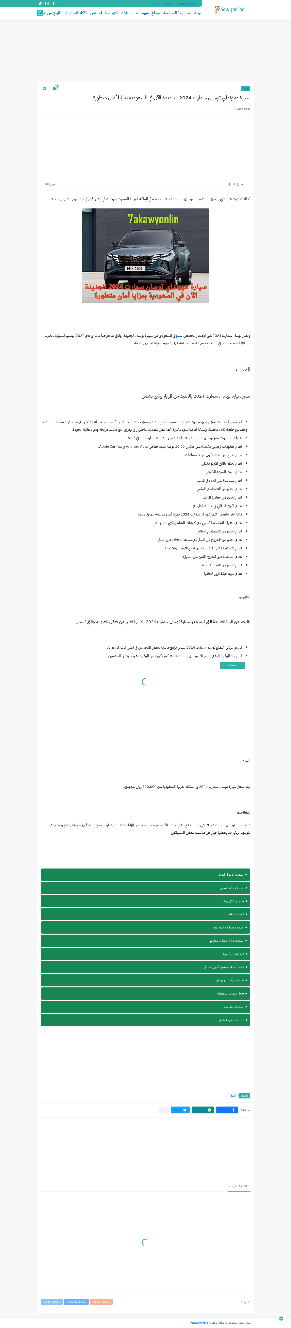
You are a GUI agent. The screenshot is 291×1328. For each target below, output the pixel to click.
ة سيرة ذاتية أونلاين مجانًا (145, 980)
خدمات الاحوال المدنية (231, 874)
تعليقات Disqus (52, 1302)
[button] (227, 1110)
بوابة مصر (194, 13)
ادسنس (96, 13)
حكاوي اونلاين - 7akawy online (207, 1323)
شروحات (142, 13)
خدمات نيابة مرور (234, 1006)
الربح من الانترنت (48, 13)
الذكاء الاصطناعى (75, 13)
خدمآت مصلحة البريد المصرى (227, 927)
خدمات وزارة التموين (232, 887)
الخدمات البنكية (234, 914)
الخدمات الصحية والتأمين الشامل (224, 967)
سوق (176, 335)
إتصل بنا (169, 3)
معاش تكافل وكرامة (232, 901)
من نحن (156, 3)
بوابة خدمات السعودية (230, 993)
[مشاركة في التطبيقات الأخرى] (164, 1110)
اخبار (245, 89)
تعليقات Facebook (76, 1302)
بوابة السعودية (173, 13)
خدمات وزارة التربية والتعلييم (227, 940)
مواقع (156, 13)
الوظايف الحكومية (233, 954)
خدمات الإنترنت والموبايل (230, 980)
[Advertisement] (145, 51)
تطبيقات (127, 13)
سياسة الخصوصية (188, 3)
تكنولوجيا (111, 13)
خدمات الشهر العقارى (231, 1020)
